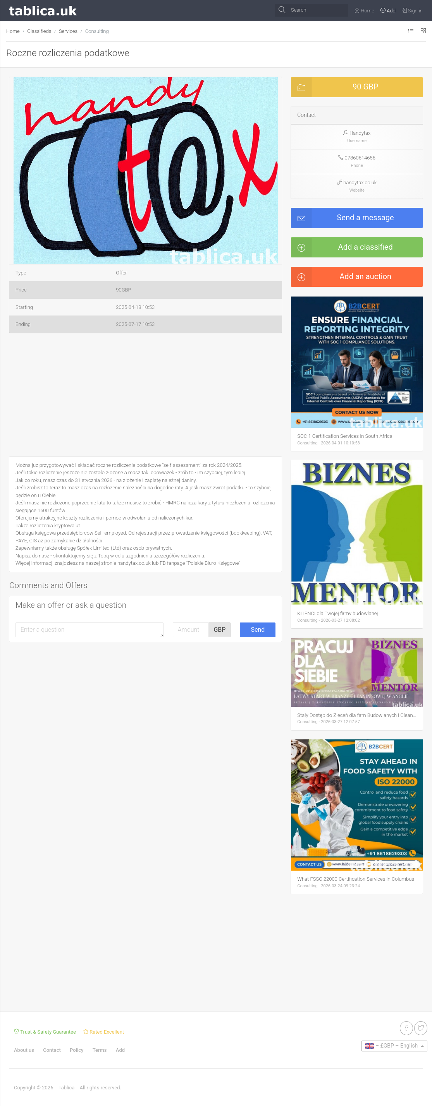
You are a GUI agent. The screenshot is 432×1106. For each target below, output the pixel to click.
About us (24, 1050)
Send (258, 629)
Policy (76, 1050)
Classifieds (39, 31)
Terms (100, 1050)
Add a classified (341, 247)
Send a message (342, 218)
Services (68, 31)
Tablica (67, 1088)
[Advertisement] (145, 396)
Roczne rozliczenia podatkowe (67, 53)
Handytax (359, 133)
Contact (52, 1050)
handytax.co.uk (360, 182)
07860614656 (360, 158)
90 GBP (334, 87)
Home (13, 31)
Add (120, 1050)
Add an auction (341, 276)
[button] (271, 84)
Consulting (97, 31)
